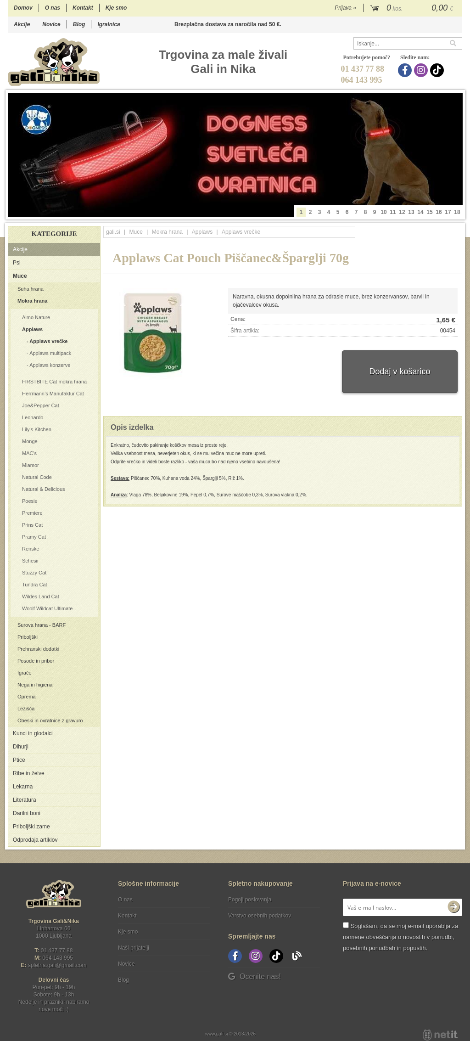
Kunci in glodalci (33, 733)
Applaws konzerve (49, 365)
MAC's (29, 453)
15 (429, 212)
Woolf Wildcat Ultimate (47, 608)
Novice (51, 24)
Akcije (22, 24)
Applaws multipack (50, 353)
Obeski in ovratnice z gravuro (50, 720)
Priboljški (27, 637)
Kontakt (83, 8)
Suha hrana (30, 289)
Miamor (30, 465)
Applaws (32, 329)
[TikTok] (438, 70)
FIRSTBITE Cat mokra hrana (54, 381)
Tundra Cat (34, 584)
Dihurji (20, 746)
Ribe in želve (29, 773)
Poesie (30, 501)
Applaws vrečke (48, 341)
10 (383, 212)
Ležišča (25, 708)
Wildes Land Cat (40, 596)
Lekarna (23, 786)
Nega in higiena (34, 684)
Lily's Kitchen (36, 429)
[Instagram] (422, 70)
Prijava (345, 8)
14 (420, 212)
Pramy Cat (34, 537)
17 (448, 212)
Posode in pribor (35, 661)
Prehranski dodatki (38, 649)
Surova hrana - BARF (41, 625)
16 (439, 212)
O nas (52, 8)
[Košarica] (413, 8)
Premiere (32, 513)
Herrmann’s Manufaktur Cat (53, 393)
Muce (20, 276)
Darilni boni (26, 813)
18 (457, 212)
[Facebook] (406, 70)
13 (411, 212)
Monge (30, 441)
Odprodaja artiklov (35, 840)
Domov (23, 8)
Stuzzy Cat (34, 572)
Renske (30, 548)
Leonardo (33, 417)
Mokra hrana (32, 301)
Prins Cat (32, 525)
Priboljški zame (31, 826)
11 (393, 212)
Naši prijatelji (133, 948)
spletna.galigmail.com (57, 965)
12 (402, 212)
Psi (17, 262)
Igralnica (108, 24)
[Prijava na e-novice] (453, 907)
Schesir (30, 560)
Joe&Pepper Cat (40, 405)
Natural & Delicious (43, 489)
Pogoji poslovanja (249, 899)
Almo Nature (36, 317)
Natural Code (37, 477)
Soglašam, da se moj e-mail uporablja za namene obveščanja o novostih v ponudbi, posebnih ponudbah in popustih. (400, 937)
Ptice (19, 760)
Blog (79, 24)
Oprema (26, 696)
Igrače (24, 672)
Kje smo (116, 8)
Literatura (24, 800)
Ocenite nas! (254, 976)
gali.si (113, 232)
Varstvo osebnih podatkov (259, 915)
